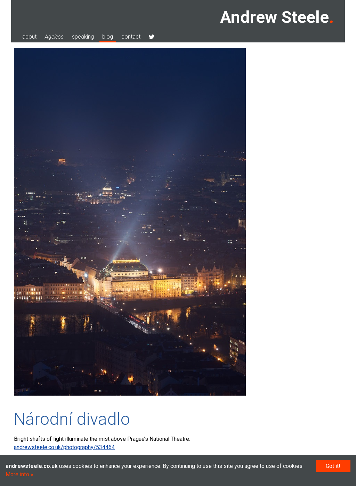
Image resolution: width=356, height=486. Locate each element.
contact (130, 36)
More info (17, 474)
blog (107, 36)
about (29, 36)
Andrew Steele (274, 17)
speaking (83, 36)
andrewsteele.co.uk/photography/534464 (64, 447)
